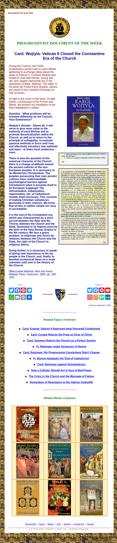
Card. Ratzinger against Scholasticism (61, 364)
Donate (90, 524)
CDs (59, 524)
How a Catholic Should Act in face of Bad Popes (61, 370)
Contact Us (79, 524)
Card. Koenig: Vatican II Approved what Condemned (61, 328)
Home (42, 524)
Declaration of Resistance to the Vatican (61, 382)
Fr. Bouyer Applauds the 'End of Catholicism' (61, 358)
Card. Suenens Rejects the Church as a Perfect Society (61, 340)
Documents (30, 524)
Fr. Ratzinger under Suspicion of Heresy (61, 346)
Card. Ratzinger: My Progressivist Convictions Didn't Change (61, 352)
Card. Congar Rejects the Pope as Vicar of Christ (61, 334)
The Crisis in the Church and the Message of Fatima (61, 376)
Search (67, 524)
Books (51, 524)
